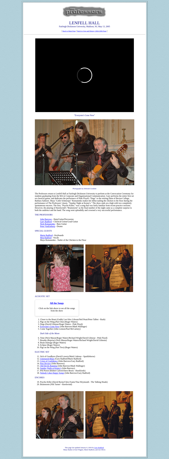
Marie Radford (46, 235)
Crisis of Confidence (49, 361)
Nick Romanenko (47, 224)
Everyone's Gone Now (49, 326)
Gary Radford (46, 221)
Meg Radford (46, 238)
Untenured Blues (47, 359)
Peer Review (45, 363)
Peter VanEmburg (47, 226)
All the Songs (57, 303)
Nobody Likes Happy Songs (52, 373)
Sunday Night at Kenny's (50, 368)
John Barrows (46, 219)
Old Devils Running (48, 366)
